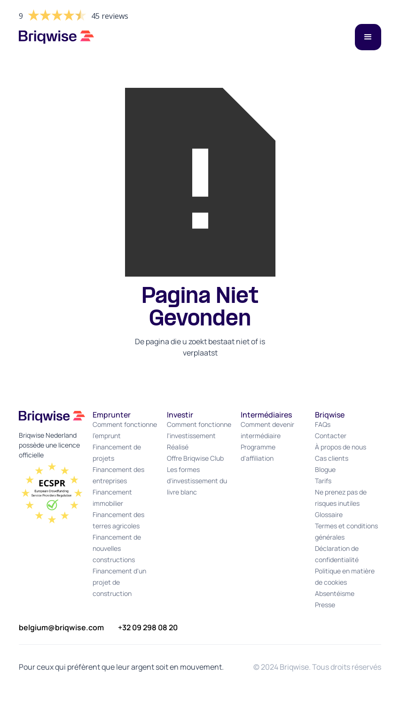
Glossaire (329, 514)
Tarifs (323, 480)
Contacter (330, 435)
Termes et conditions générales (346, 531)
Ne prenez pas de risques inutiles (341, 497)
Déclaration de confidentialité (337, 554)
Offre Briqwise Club (195, 458)
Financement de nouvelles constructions (117, 548)
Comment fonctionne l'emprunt (125, 430)
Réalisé (177, 446)
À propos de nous (340, 446)
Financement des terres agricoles (118, 520)
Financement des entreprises (118, 475)
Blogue (325, 469)
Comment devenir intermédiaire (267, 430)
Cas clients (331, 458)
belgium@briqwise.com (61, 627)
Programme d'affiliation (258, 452)
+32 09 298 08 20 (148, 627)
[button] (368, 37)
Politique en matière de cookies (345, 576)
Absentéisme (334, 593)
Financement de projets (117, 452)
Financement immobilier (112, 497)
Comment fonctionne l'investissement (199, 430)
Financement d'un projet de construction (119, 582)
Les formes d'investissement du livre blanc (197, 480)
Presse (325, 604)
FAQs (322, 424)
